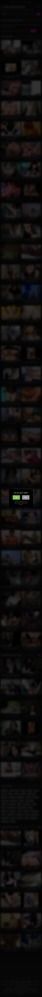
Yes (16, 497)
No (26, 497)
